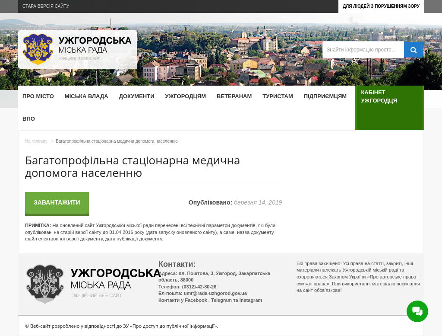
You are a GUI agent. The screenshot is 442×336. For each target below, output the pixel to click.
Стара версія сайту (45, 6)
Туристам (277, 96)
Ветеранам (234, 96)
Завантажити (57, 202)
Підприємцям (325, 96)
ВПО (28, 118)
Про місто (38, 96)
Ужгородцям (185, 96)
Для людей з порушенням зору (381, 6)
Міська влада (86, 96)
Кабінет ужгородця (379, 96)
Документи (137, 96)
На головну (36, 141)
